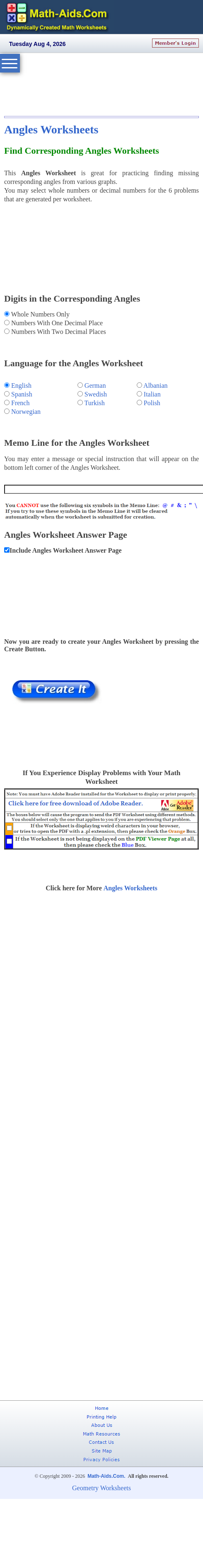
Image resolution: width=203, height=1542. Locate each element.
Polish (152, 402)
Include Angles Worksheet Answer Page (66, 550)
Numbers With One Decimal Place (56, 322)
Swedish (96, 394)
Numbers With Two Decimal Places (58, 331)
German (95, 385)
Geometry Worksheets (101, 1487)
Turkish (95, 402)
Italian (152, 394)
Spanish (21, 394)
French (20, 402)
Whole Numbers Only (40, 314)
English (21, 385)
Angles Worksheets (51, 129)
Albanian (155, 385)
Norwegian (26, 411)
